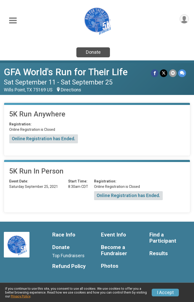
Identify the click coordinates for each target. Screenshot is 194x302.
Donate (93, 52)
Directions (71, 89)
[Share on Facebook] (155, 73)
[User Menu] (184, 19)
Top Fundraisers (68, 255)
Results (158, 253)
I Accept (165, 292)
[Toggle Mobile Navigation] (13, 20)
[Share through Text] (182, 73)
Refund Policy (69, 266)
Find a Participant (162, 238)
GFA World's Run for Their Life (66, 72)
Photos (109, 266)
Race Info (63, 235)
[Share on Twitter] (164, 73)
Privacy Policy (20, 296)
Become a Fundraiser (114, 250)
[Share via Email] (173, 73)
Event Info (113, 235)
